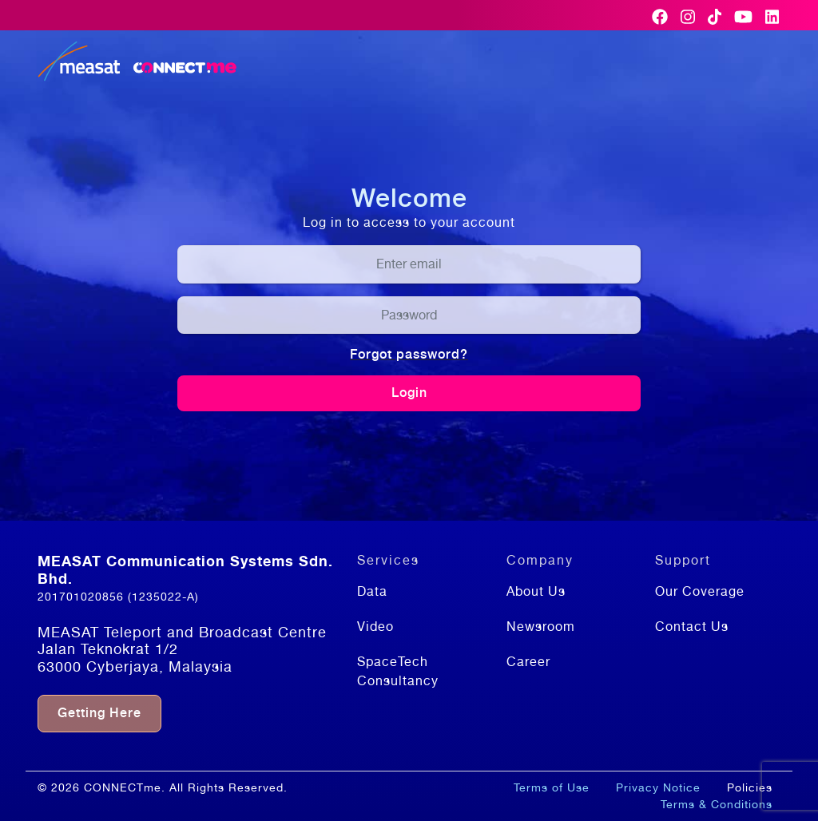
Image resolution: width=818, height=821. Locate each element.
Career (528, 661)
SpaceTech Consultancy (398, 671)
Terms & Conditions (716, 804)
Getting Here (99, 712)
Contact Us (692, 626)
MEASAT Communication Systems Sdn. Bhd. (185, 570)
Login (409, 392)
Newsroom (540, 626)
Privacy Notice (658, 787)
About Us (536, 591)
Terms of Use (552, 787)
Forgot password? (409, 354)
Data (372, 591)
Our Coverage (700, 591)
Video (375, 626)
